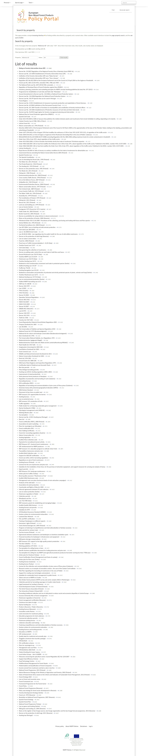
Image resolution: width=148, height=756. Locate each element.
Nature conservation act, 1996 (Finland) (31, 126)
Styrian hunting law (25, 605)
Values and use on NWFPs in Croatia (30, 577)
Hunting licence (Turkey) (26, 564)
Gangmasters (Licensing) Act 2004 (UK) (31, 347)
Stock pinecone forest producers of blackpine (33, 376)
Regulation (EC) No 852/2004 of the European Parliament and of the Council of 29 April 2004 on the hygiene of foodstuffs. (56, 80)
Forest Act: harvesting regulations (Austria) (32, 433)
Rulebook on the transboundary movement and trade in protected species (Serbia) (44, 263)
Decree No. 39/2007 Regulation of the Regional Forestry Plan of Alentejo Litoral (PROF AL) (46, 71)
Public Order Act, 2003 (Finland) (29, 211)
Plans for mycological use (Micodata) (30, 426)
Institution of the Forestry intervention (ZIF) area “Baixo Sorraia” (38, 76)
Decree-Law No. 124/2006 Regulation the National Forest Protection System (42, 96)
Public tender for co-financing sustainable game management (37, 406)
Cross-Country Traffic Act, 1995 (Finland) (31, 191)
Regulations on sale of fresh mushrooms (31, 460)
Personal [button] (7, 2)
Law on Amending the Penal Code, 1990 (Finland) (34, 159)
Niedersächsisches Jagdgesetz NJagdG (30, 340)
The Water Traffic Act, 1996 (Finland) (30, 193)
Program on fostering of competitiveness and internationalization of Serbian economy (45, 528)
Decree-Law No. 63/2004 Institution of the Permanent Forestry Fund (40, 105)
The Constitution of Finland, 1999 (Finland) (32, 198)
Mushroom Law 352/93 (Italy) (28, 259)
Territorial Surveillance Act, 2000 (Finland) (32, 225)
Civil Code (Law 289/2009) (27, 229)
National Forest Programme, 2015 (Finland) (32, 670)
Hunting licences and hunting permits (30, 629)
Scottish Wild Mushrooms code (28, 478)
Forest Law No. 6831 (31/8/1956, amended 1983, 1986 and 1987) (39, 83)
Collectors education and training (29, 623)
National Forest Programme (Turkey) (30, 704)
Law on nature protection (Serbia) (29, 492)
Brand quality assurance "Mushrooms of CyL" (33, 476)
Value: (40, 57)
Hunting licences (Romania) (27, 609)
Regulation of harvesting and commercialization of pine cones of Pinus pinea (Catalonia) (46, 385)
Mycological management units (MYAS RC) (32, 410)
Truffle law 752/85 (24, 268)
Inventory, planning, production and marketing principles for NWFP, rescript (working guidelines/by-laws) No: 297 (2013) (55, 89)
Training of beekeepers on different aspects (32, 521)
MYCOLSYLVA (23, 641)
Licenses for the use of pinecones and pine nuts (33, 464)
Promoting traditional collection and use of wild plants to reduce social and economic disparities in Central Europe (54, 593)
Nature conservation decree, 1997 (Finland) (32, 187)
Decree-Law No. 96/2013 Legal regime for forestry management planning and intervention (46, 112)
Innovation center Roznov (27, 611)
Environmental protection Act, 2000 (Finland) (33, 175)
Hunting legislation (24, 437)
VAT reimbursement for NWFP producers (31, 446)
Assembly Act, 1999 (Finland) (28, 196)
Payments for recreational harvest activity (31, 442)
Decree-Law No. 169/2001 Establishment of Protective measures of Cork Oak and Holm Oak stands (49, 110)
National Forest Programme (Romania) (30, 688)
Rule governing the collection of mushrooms (32, 250)
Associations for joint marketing (28, 424)
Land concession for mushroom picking (31, 614)
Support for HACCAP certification (29, 455)
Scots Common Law (25, 351)
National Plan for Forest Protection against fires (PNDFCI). (36, 114)
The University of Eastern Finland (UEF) (31, 591)
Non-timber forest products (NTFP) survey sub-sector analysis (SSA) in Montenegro (44, 580)
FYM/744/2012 (23, 293)
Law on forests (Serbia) (26, 207)
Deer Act (21, 419)
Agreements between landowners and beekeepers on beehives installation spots (43, 535)
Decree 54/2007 (24, 306)
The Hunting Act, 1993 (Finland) (28, 166)
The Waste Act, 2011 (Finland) (28, 171)
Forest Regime (23, 101)
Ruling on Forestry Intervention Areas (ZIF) (32, 68)
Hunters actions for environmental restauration (33, 514)
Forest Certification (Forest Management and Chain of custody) (38, 557)
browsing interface (38, 35)
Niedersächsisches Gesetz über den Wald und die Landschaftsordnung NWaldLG (43, 342)
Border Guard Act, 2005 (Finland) (29, 214)
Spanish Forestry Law (25, 155)
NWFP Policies (67, 750)
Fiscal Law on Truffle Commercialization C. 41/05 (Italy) (35, 243)
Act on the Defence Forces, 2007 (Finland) (32, 180)
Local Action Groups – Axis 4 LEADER (30, 654)
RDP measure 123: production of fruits (30, 401)
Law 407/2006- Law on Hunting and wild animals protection (37, 227)
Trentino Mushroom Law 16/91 (28, 275)
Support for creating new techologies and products (34, 573)
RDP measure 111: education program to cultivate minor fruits (38, 449)
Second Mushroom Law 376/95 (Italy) (30, 254)
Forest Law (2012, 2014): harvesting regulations (33, 458)
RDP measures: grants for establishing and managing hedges (37, 503)
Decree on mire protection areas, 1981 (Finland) (33, 168)
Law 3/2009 (22, 288)
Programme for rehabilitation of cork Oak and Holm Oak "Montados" (40, 92)
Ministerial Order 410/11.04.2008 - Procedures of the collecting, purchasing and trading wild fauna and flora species (54, 220)
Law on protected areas (26, 399)
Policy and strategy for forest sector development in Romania (37, 690)
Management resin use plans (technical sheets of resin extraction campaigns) (42, 480)
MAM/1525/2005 (24, 304)
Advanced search (125, 10)
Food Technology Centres (26, 661)
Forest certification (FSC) (26, 428)
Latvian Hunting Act (25, 148)
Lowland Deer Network (26, 516)
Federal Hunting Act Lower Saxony (29, 652)
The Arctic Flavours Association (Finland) (31, 589)
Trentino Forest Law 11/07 (27, 245)
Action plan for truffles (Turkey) (28, 474)
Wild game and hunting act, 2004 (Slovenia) (32, 708)
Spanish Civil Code (24, 116)
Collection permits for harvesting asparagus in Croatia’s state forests (39, 582)
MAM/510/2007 (24, 302)
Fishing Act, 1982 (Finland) (27, 173)
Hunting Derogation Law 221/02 (29, 270)
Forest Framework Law (26, 681)
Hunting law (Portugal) (26, 715)
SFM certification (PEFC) (26, 383)
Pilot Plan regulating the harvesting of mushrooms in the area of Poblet (40, 571)
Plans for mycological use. (27, 645)
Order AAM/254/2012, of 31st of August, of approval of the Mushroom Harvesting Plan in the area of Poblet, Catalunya (55, 135)
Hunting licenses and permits (28, 507)
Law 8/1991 (22, 311)
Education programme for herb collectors (31, 616)
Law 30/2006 (23, 327)
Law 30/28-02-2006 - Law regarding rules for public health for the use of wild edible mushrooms (48, 234)
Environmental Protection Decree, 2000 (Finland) (34, 184)
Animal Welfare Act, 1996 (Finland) (29, 223)
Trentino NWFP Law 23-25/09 (28, 257)
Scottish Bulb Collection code (28, 453)
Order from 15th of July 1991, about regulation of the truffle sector (39, 139)
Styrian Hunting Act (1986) (27, 408)
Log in (90, 726)
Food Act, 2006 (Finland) (26, 241)
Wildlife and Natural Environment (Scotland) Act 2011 (35, 354)
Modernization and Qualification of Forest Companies (35, 666)
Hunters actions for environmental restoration (33, 627)
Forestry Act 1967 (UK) (26, 320)
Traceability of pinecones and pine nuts (31, 451)
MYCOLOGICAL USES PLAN (27, 650)
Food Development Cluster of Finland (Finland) (33, 586)
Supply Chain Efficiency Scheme (28, 659)
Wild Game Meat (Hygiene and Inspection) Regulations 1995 (37, 363)
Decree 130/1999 (24, 313)
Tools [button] (31, 2)
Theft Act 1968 (23, 318)
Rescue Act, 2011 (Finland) (27, 202)
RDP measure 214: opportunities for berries (32, 394)
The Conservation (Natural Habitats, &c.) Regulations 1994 (37, 338)
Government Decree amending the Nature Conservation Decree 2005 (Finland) (43, 153)
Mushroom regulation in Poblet (28, 494)
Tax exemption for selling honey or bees (31, 548)
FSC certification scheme (26, 643)
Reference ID (42, 46)
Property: (18, 57)
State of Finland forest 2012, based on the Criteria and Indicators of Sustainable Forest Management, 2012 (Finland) (54, 675)
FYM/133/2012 (23, 290)
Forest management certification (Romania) (32, 600)
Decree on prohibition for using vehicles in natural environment (38, 216)
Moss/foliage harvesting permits (29, 370)
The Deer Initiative (24, 544)
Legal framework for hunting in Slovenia (31, 584)
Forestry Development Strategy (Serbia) (31, 693)
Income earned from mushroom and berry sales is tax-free (37, 668)
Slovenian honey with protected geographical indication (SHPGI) (38, 388)
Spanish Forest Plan (25, 702)
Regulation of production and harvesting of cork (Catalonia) (37, 379)
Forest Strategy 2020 (25, 677)
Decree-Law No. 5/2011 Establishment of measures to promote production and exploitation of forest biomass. (52, 103)
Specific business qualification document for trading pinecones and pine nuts (42, 550)
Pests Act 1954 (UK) (25, 358)
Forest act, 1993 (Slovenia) (27, 695)
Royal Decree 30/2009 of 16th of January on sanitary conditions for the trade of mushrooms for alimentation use (53, 150)
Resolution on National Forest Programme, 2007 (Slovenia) (37, 697)
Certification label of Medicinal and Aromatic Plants (34, 365)
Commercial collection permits (28, 618)
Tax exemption (23, 415)
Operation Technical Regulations (29, 297)
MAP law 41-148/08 (25, 284)
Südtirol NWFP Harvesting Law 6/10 (30, 281)
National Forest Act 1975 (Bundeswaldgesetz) (33, 331)
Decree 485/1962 (24, 300)
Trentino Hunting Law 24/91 (27, 261)
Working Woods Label (25, 412)
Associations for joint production (29, 485)
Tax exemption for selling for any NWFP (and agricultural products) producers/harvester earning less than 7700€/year (55, 553)
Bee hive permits (24, 367)
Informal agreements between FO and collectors (33, 489)
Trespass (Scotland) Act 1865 (27, 324)
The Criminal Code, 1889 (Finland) (29, 189)
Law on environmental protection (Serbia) (31, 279)
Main (113, 10)
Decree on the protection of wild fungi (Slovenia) (34, 236)
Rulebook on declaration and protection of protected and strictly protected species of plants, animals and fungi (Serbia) (55, 272)
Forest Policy (23, 686)
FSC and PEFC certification (27, 519)
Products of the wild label (27, 483)
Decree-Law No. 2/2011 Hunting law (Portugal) (33, 417)
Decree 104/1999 (24, 286)
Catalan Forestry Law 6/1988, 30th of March (32, 121)
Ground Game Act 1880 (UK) (27, 361)
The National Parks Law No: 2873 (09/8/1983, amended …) (37, 85)
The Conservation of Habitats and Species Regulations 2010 (37, 329)
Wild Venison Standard (26, 390)
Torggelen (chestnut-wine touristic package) (32, 638)
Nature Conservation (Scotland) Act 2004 (31, 356)
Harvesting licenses (25, 381)
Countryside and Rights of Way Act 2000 (31, 487)
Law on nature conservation (27, 239)
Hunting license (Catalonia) (27, 562)
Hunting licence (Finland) (26, 462)
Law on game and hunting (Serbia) (29, 706)
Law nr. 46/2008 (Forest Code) (28, 232)
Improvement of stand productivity (29, 374)
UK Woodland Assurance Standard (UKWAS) (32, 512)
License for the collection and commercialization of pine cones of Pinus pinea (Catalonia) (46, 566)
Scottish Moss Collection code (28, 440)
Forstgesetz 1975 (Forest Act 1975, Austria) (32, 209)
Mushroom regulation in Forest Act (29, 598)
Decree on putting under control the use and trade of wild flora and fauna (41, 252)
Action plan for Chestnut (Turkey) (29, 555)
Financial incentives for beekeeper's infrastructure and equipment (39, 537)
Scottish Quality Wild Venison (28, 505)
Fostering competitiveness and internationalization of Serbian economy (40, 625)
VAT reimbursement (25, 634)
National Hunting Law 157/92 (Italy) (30, 277)
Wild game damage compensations (29, 539)
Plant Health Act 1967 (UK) (27, 345)
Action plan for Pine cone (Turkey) (29, 559)
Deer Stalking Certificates (26, 431)
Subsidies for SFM (24, 510)
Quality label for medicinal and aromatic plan (32, 636)
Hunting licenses (24, 397)
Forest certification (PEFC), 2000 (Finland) (31, 422)
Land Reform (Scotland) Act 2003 (29, 349)
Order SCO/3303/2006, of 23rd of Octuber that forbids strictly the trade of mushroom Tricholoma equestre (51, 141)
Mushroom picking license (27, 620)
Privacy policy (59, 726)
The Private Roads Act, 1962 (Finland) (30, 164)
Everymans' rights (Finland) (27, 523)
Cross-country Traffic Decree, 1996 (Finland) (32, 178)
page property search (118, 35)
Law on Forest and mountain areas (29, 679)
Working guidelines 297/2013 (28, 546)
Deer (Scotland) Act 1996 (26, 336)
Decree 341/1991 (24, 315)
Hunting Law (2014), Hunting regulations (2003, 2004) (35, 372)
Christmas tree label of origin (28, 602)
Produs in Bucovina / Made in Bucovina (31, 607)
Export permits (23, 469)
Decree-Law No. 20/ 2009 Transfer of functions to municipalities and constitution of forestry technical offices (52, 107)
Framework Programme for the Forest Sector (32, 684)
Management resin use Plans (28, 647)
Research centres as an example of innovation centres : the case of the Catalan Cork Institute (47, 568)
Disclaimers (83, 726)
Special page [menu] (19, 2)
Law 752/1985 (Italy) (25, 501)
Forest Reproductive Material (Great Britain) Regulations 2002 (38, 322)
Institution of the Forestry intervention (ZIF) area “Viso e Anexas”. (39, 78)
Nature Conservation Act (26, 435)
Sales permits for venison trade (28, 530)
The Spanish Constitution (26, 157)
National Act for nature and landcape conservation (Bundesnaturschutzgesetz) (43, 333)
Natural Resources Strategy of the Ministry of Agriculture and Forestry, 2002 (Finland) (45, 672)
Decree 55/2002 (24, 295)
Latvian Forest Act (24, 123)
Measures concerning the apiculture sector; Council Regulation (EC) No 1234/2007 (44, 657)
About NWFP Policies (72, 726)
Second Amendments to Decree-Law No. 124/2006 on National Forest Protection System (46, 94)
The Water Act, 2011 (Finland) (28, 162)
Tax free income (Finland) (26, 532)
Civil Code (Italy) (24, 248)
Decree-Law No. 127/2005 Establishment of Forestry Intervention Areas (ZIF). (42, 74)
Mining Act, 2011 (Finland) (27, 200)
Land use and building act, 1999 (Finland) (31, 205)
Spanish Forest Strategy (26, 699)
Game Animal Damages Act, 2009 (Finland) (32, 525)
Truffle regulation (24, 403)
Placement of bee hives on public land (30, 392)
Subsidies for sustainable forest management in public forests (37, 575)
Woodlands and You (25, 498)
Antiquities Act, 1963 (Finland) (28, 182)
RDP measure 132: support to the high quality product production (39, 541)
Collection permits (24, 496)
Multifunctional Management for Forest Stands (33, 663)
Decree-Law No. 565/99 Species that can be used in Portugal (37, 98)
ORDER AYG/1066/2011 (26, 309)
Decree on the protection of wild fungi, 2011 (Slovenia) (35, 713)
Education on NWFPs (25, 632)
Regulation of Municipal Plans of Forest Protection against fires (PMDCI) (41, 87)
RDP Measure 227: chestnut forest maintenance (33, 444)
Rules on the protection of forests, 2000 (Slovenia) (34, 218)
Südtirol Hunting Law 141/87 (27, 266)
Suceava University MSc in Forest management (33, 596)
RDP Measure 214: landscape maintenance (32, 471)
